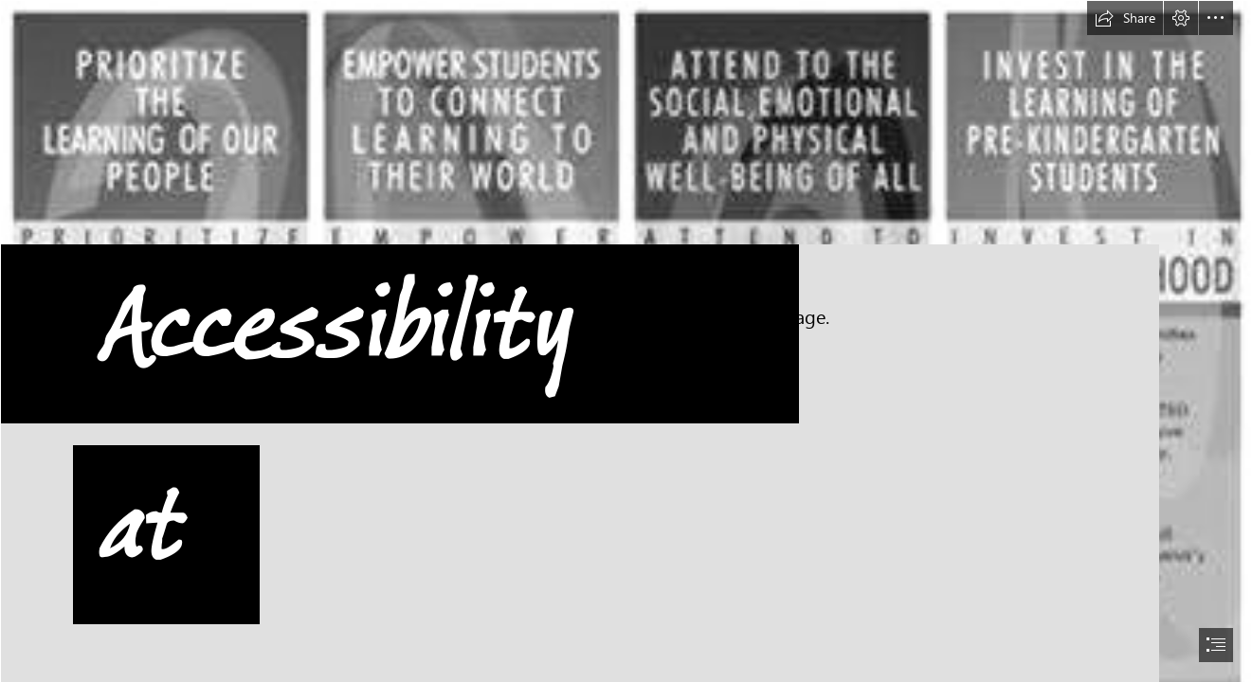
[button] (1125, 18)
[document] (626, 341)
